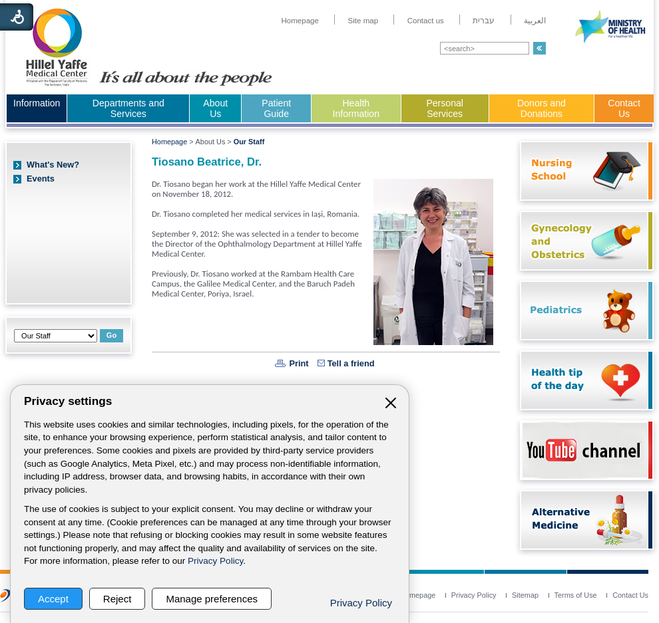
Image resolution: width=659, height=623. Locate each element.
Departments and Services (128, 108)
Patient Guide (276, 108)
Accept (53, 598)
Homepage (169, 142)
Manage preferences (212, 598)
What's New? (53, 165)
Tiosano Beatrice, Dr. (207, 162)
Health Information (356, 108)
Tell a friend (351, 363)
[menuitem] (300, 20)
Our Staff (249, 142)
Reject (117, 598)
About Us (215, 108)
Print (298, 363)
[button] (539, 48)
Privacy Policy (215, 561)
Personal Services (444, 108)
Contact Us (624, 108)
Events (41, 179)
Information (36, 103)
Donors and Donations (541, 108)
